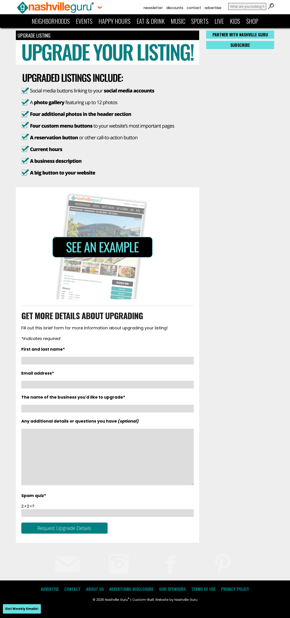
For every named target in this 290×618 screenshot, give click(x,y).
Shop (252, 21)
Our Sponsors (172, 589)
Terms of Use (203, 589)
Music (178, 21)
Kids (235, 21)
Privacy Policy (235, 589)
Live (219, 21)
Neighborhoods (51, 21)
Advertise (213, 7)
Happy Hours (114, 21)
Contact (194, 7)
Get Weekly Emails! (22, 608)
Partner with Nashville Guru (240, 35)
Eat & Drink (151, 21)
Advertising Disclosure (131, 589)
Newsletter (153, 7)
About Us (95, 589)
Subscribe (240, 45)
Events (84, 21)
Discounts (174, 7)
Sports (199, 21)
